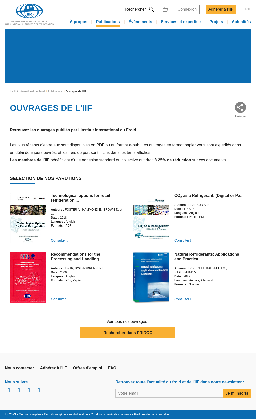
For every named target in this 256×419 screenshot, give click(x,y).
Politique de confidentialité (151, 414)
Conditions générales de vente (111, 414)
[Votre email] (169, 393)
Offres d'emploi (87, 368)
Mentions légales (30, 414)
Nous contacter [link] (19, 368)
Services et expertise (181, 21)
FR (246, 8)
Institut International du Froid (27, 91)
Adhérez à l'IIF (53, 368)
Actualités (241, 21)
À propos (78, 21)
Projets (216, 21)
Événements (140, 21)
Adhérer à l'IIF (221, 8)
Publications (108, 21)
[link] (165, 8)
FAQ (112, 368)
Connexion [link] (187, 8)
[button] (240, 107)
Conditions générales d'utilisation (66, 414)
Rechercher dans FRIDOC (128, 333)
